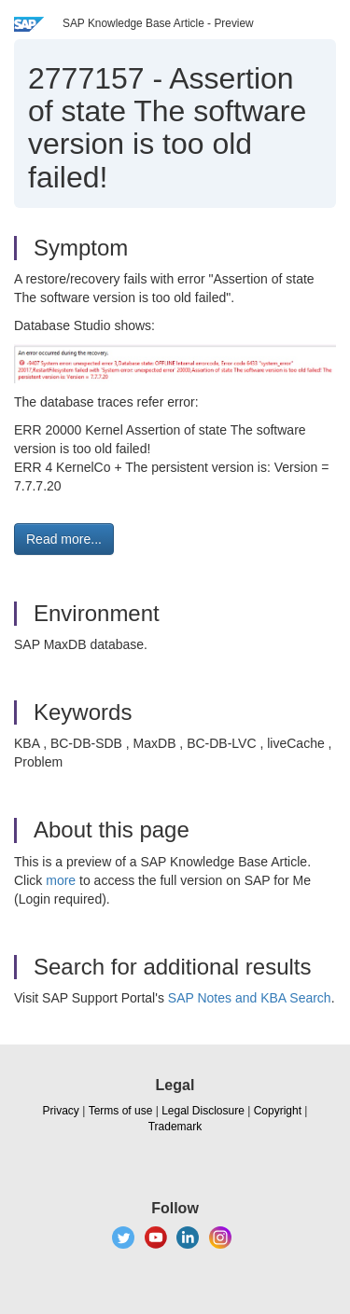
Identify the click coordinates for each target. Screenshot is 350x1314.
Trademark (175, 1126)
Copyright (277, 1110)
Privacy (61, 1110)
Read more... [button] (64, 539)
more (61, 880)
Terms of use (121, 1110)
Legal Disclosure (203, 1110)
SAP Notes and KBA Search (249, 997)
